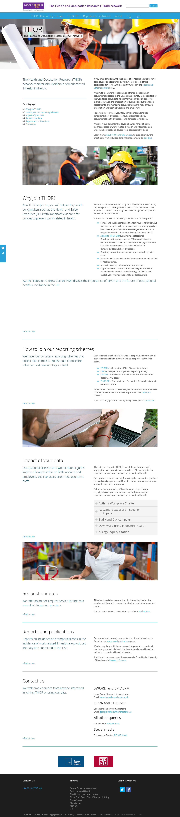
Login (137, 16)
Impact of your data (35, 115)
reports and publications (118, 641)
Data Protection (40, 814)
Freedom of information (86, 814)
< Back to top (28, 331)
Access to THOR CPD (110, 235)
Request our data (34, 118)
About (118, 16)
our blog (148, 138)
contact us (149, 400)
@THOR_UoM (120, 735)
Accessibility (69, 814)
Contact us (31, 124)
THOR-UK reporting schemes (47, 16)
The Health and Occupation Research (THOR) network (24, 15)
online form (144, 611)
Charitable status (105, 814)
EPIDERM (104, 368)
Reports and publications (97, 16)
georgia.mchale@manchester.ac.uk (116, 711)
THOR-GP (105, 381)
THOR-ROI (146, 392)
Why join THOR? (33, 109)
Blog (128, 16)
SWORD (104, 374)
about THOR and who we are (118, 134)
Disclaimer (27, 814)
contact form (113, 723)
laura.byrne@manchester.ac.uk (114, 697)
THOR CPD (73, 16)
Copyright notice (55, 814)
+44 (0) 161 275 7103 (32, 788)
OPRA (103, 371)
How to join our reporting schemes (42, 112)
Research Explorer (117, 660)
